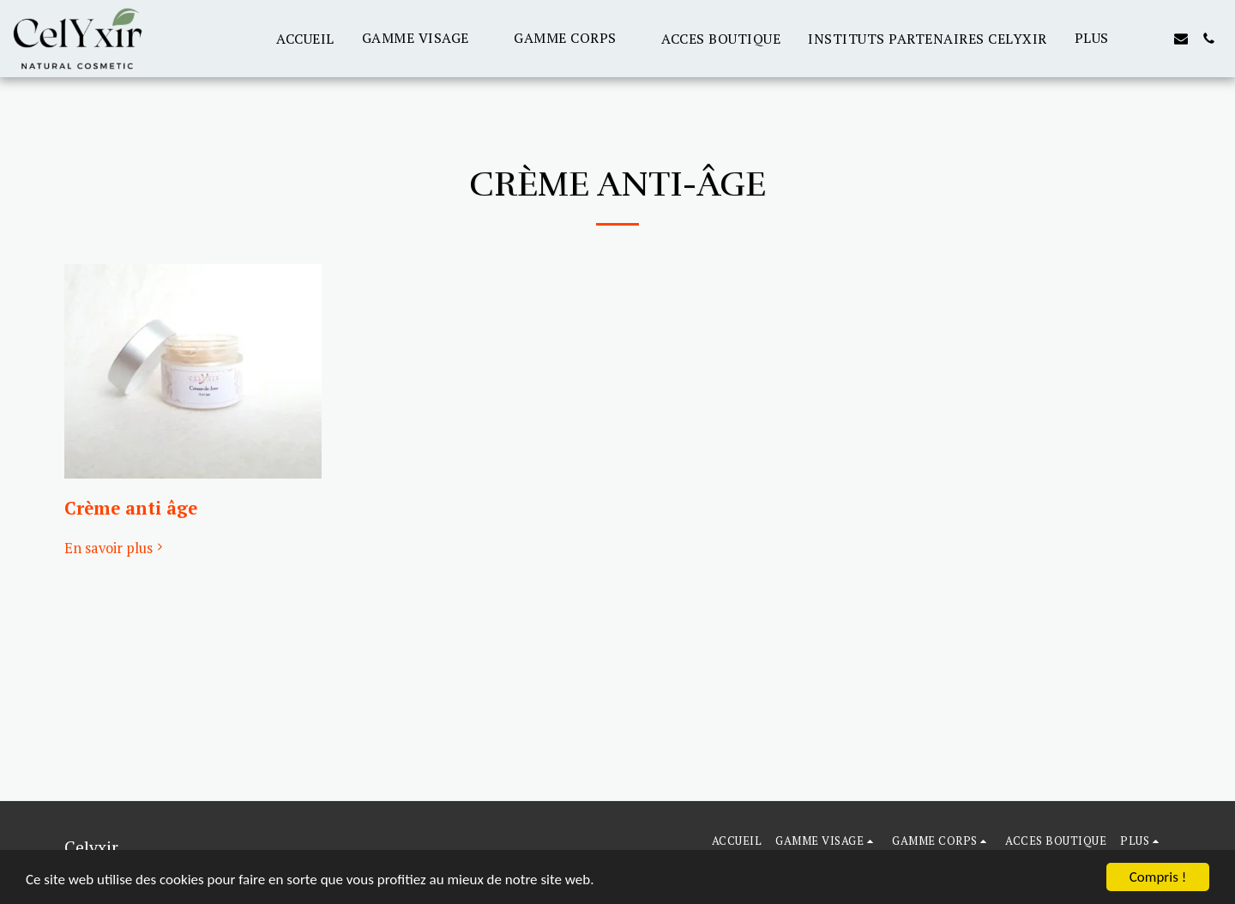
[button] (424, 38)
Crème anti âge (130, 508)
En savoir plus (115, 548)
